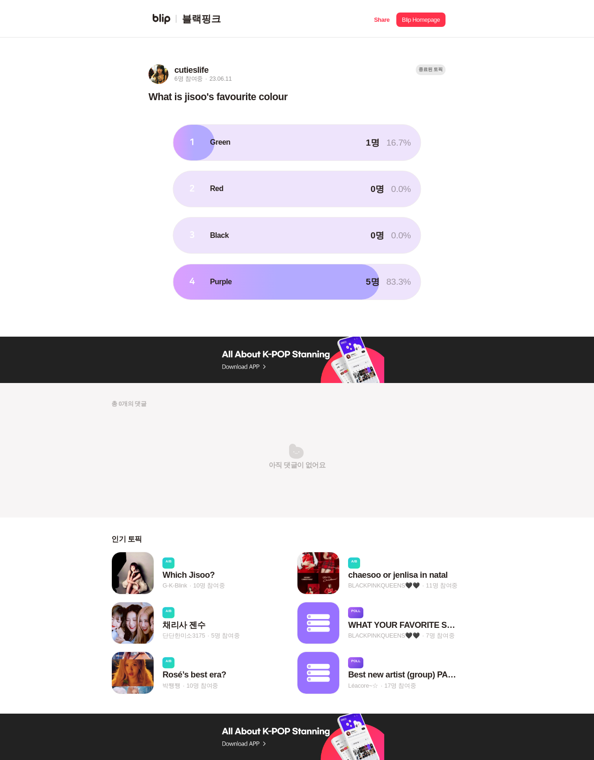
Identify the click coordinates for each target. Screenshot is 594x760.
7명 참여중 (440, 635)
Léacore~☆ (363, 685)
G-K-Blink (174, 585)
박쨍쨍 (171, 685)
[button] (381, 19)
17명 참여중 (400, 685)
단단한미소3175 (183, 635)
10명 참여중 (209, 585)
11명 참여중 (442, 585)
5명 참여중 (225, 635)
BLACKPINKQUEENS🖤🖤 (384, 585)
